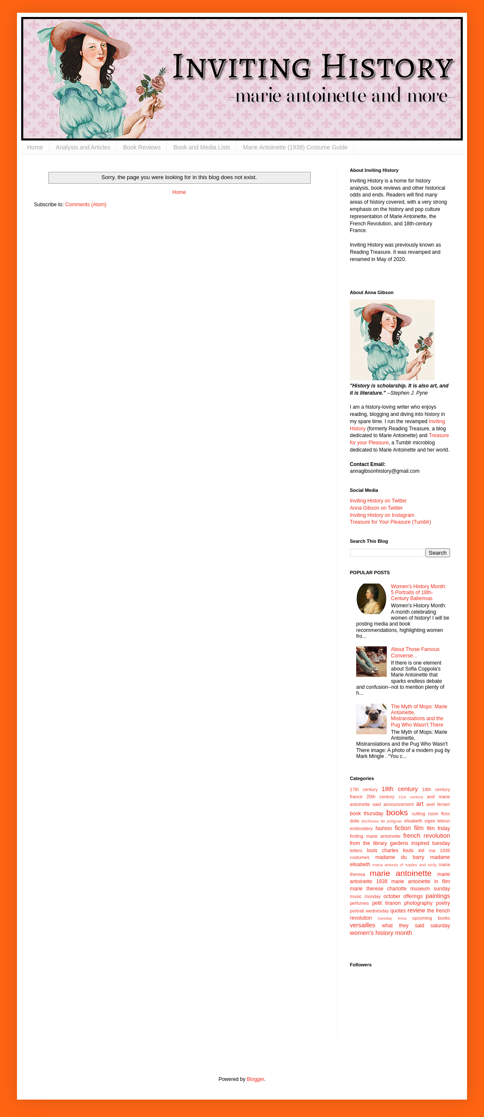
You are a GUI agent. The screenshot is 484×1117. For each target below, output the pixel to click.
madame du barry (399, 857)
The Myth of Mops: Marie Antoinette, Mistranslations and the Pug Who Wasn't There (419, 716)
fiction (403, 828)
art (420, 803)
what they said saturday (416, 926)
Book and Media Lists (201, 147)
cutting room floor (431, 813)
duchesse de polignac (381, 821)
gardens (399, 843)
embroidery (361, 828)
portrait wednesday (369, 910)
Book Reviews (142, 147)
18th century (400, 789)
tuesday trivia (392, 918)
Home (35, 147)
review (416, 910)
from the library (368, 843)
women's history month (381, 932)
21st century (410, 796)
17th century (364, 789)
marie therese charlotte (378, 889)
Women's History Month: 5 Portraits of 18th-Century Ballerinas (418, 593)
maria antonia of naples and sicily (404, 864)
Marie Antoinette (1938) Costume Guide (295, 147)
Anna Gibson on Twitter (376, 508)
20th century (380, 796)
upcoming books (431, 918)
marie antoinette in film (420, 881)
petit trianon (386, 903)
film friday (438, 828)
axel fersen (438, 804)
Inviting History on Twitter (378, 501)
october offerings (402, 896)
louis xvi (413, 850)
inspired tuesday (430, 843)
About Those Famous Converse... (415, 652)
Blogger (255, 1079)
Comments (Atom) (85, 205)
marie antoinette (401, 873)
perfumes (359, 903)
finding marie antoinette (375, 836)
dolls (354, 820)
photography (418, 903)
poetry (443, 903)
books (397, 812)
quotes (398, 911)
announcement (398, 804)
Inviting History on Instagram (382, 515)
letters (356, 850)
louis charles (382, 850)
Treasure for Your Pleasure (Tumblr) (390, 522)
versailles (362, 925)
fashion (384, 828)
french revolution (426, 835)
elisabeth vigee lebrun (427, 820)
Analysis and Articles (83, 147)
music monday (365, 896)
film (418, 828)
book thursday (366, 814)
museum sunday (430, 889)
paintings (437, 895)
